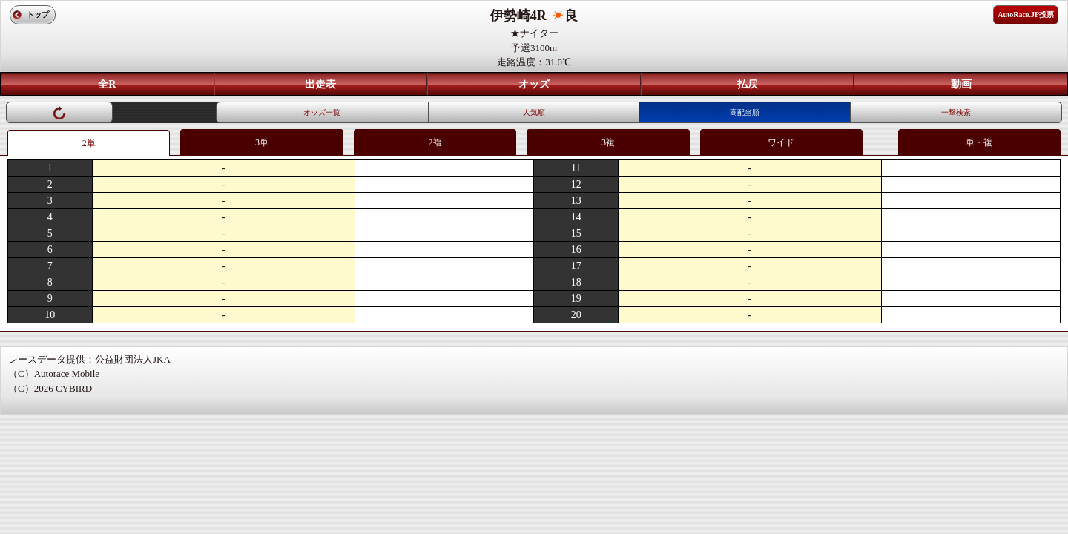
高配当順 (744, 112)
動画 (961, 84)
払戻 (747, 84)
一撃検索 (956, 112)
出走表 (320, 84)
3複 (608, 142)
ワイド (781, 142)
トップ (38, 14)
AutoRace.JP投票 (1026, 14)
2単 (89, 143)
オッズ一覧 (321, 112)
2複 (435, 142)
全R (107, 84)
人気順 (534, 112)
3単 (261, 142)
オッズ (534, 84)
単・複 (979, 142)
